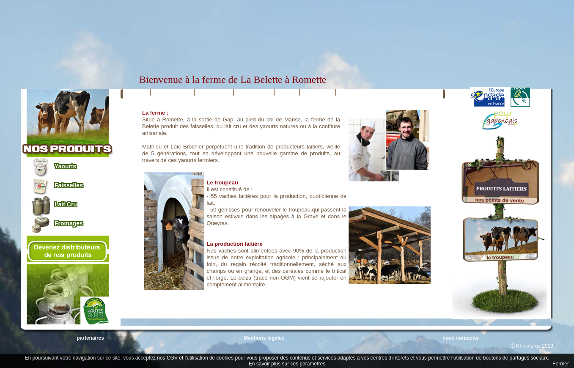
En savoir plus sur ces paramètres (287, 364)
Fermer (560, 364)
